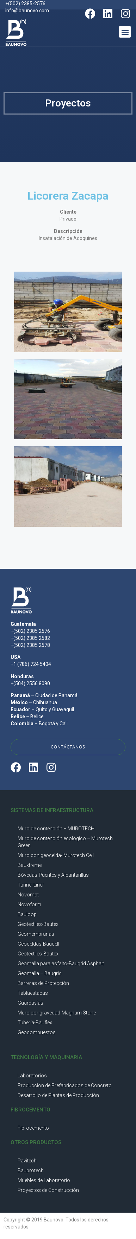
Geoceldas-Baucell (38, 944)
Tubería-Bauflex (35, 1022)
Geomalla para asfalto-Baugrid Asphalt (61, 963)
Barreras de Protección (43, 983)
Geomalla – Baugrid (40, 973)
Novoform (29, 904)
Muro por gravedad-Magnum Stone (57, 1013)
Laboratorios (32, 1075)
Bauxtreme (30, 865)
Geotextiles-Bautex (38, 924)
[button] (125, 32)
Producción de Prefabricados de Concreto (65, 1085)
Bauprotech (31, 1170)
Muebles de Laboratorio (44, 1180)
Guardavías (30, 1003)
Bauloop (27, 914)
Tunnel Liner (31, 885)
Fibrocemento (33, 1128)
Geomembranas (36, 934)
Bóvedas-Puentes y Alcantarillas (53, 875)
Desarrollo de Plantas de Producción (58, 1095)
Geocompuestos (37, 1032)
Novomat (28, 894)
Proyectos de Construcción (48, 1190)
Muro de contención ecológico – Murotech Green (65, 842)
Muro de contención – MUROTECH (56, 828)
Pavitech (27, 1160)
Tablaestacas (33, 993)
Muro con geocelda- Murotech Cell (56, 855)
